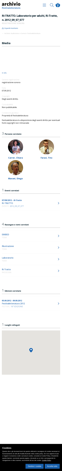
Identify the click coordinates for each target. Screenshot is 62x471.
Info (4, 73)
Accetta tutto (52, 466)
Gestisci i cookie (34, 466)
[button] (31, 350)
